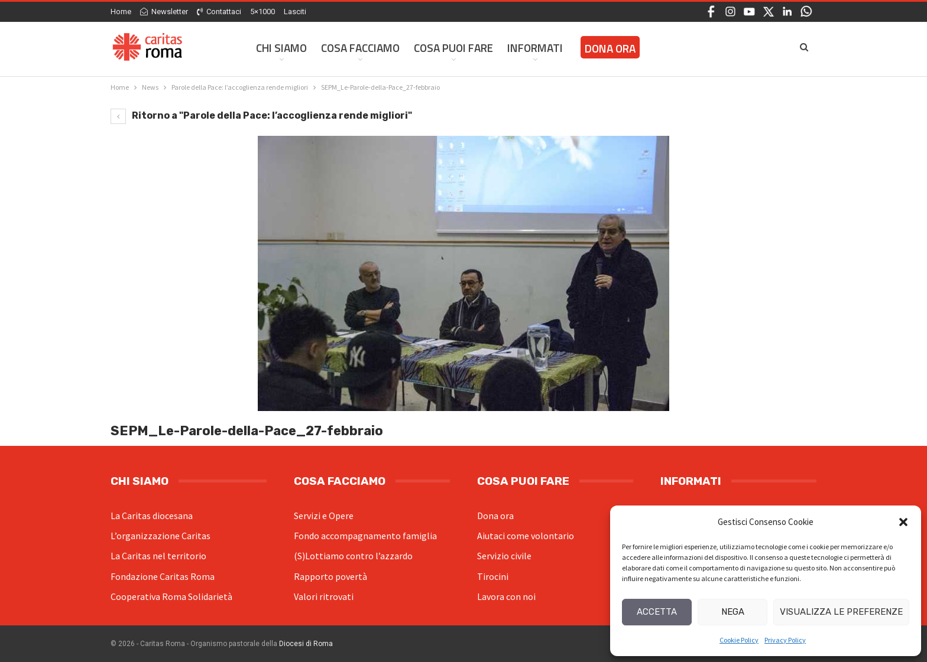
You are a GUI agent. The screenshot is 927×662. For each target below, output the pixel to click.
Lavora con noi (506, 596)
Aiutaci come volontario (525, 536)
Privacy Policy (785, 639)
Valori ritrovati (324, 596)
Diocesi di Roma (306, 644)
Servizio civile (504, 556)
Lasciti (295, 11)
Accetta (657, 611)
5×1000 (262, 11)
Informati (535, 47)
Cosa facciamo (360, 47)
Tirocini (492, 576)
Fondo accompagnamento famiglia (365, 536)
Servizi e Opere (324, 515)
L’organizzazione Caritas (160, 536)
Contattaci (219, 11)
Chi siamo (281, 47)
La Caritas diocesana (152, 515)
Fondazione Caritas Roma (163, 576)
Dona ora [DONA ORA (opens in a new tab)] (610, 48)
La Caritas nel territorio (158, 556)
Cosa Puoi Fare (453, 47)
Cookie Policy (739, 639)
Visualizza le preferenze (841, 611)
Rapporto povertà (330, 576)
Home (121, 11)
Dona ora (495, 515)
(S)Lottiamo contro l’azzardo (353, 556)
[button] (903, 522)
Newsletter (164, 11)
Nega (732, 611)
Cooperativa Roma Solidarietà (171, 596)
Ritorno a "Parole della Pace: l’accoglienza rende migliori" (261, 115)
